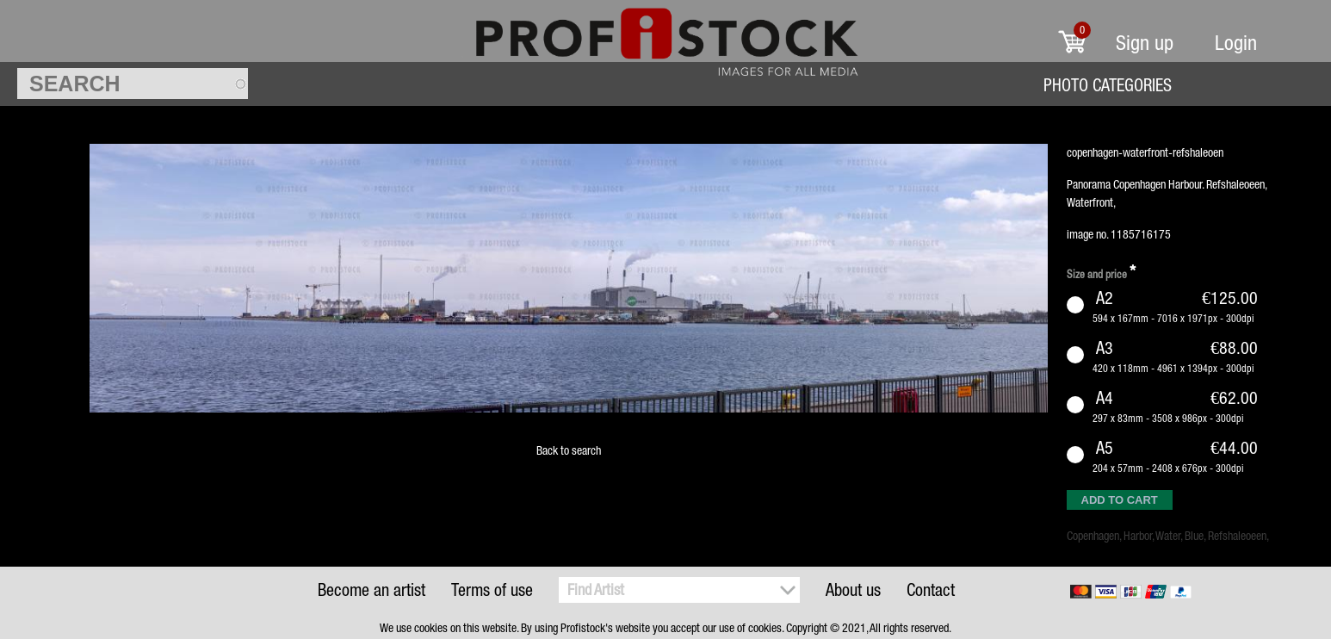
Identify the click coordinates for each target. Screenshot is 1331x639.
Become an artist (371, 589)
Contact (931, 589)
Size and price (1101, 272)
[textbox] (132, 83)
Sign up (1144, 42)
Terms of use (492, 589)
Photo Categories (1107, 85)
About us (853, 589)
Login (1236, 42)
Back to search (568, 450)
